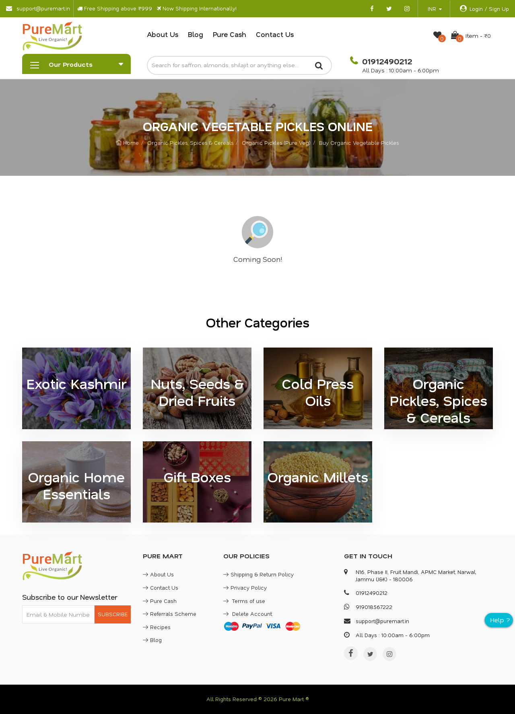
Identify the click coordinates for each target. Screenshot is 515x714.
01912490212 (386, 61)
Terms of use (244, 600)
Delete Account (247, 613)
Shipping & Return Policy (258, 574)
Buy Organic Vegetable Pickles (359, 142)
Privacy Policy (245, 587)
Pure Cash (229, 34)
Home (127, 142)
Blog (195, 34)
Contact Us (275, 34)
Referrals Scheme (169, 613)
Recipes (157, 626)
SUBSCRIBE (113, 614)
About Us (162, 34)
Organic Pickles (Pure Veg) (276, 142)
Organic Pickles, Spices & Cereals (190, 142)
